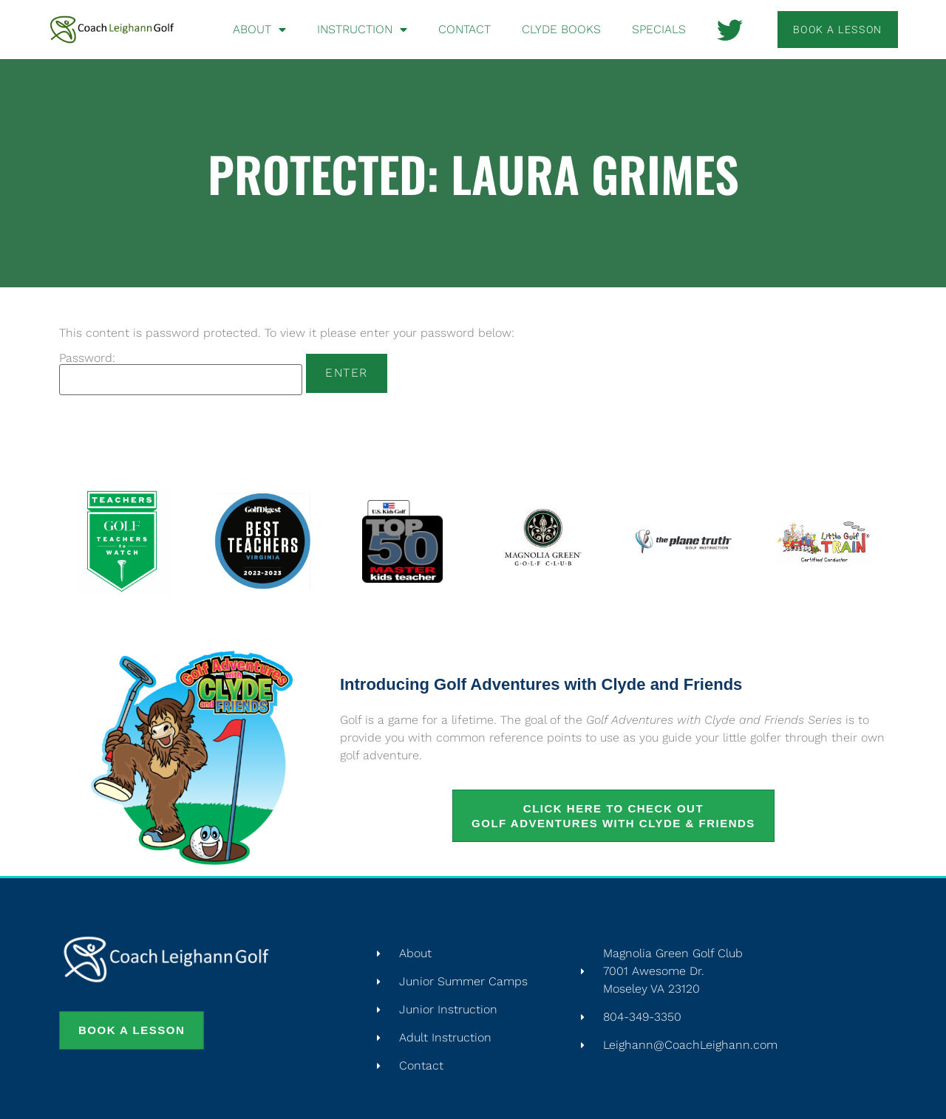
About (259, 29)
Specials (659, 29)
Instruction (362, 29)
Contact (464, 29)
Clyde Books (561, 29)
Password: (180, 373)
